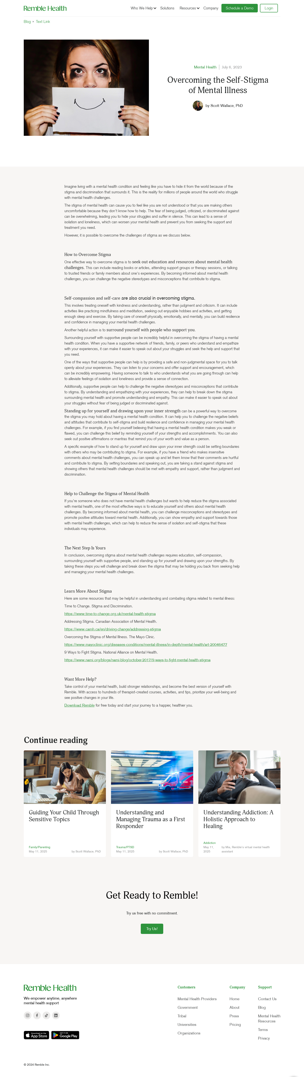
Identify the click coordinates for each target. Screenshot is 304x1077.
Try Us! (152, 928)
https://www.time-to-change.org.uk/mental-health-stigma (110, 613)
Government (188, 1007)
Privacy (264, 1038)
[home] (45, 8)
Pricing (235, 1024)
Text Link (43, 21)
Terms (263, 1029)
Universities (187, 1024)
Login (269, 8)
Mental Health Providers (197, 999)
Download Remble (79, 705)
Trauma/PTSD (125, 847)
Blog (27, 21)
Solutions (167, 8)
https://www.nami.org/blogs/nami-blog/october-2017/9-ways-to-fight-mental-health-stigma (137, 660)
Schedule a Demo (240, 8)
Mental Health (205, 67)
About (234, 1007)
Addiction (209, 843)
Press (234, 1016)
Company (210, 8)
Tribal (182, 1016)
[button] (143, 8)
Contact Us (267, 999)
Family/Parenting (39, 847)
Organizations (189, 1033)
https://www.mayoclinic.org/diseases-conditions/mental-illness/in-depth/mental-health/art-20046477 (145, 644)
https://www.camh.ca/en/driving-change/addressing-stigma (112, 629)
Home (234, 999)
